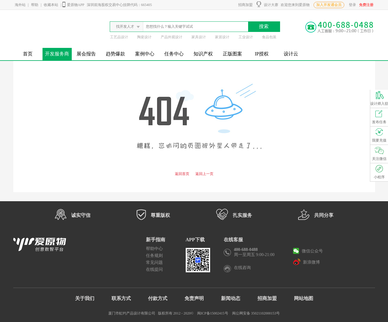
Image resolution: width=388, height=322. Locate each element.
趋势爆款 (115, 53)
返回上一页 (204, 174)
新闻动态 (230, 298)
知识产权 (203, 53)
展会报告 (86, 53)
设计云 (291, 53)
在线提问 (154, 269)
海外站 (20, 5)
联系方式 (121, 298)
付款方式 (157, 298)
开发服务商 (57, 53)
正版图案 (232, 53)
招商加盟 (244, 5)
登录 (352, 5)
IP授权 (262, 53)
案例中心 (144, 53)
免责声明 (194, 298)
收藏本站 (51, 5)
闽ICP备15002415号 (212, 313)
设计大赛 (267, 4)
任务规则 (154, 255)
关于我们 (84, 298)
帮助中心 (154, 248)
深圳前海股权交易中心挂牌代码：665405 (119, 5)
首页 (28, 53)
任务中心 (174, 53)
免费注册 (366, 5)
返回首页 (182, 174)
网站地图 (303, 298)
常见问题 (154, 262)
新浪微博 (306, 261)
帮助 (34, 5)
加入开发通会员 (329, 5)
